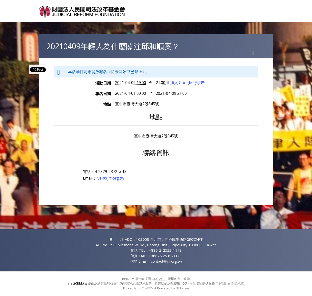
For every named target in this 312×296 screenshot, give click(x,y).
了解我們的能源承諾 (229, 283)
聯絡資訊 (156, 152)
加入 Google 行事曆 (186, 82)
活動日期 (103, 83)
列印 (253, 53)
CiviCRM (148, 288)
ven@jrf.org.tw (111, 178)
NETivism (182, 288)
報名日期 (103, 93)
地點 (107, 104)
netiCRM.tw (77, 283)
